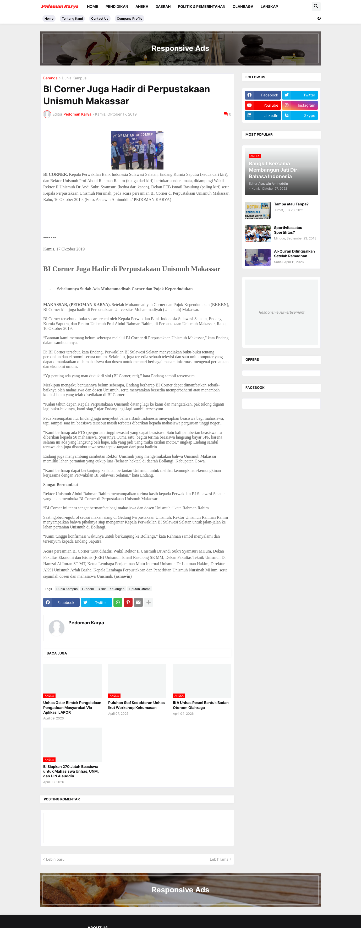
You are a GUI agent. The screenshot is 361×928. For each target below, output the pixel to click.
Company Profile (129, 18)
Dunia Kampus (74, 78)
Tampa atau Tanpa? (291, 204)
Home (92, 6)
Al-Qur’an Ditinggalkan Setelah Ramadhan (294, 253)
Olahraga (243, 6)
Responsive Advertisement (281, 312)
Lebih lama (219, 859)
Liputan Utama (139, 589)
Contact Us (99, 18)
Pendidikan (117, 6)
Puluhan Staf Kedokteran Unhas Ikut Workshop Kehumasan (136, 704)
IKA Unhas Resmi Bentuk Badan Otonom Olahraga (201, 704)
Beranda (50, 78)
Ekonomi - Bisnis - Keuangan (103, 589)
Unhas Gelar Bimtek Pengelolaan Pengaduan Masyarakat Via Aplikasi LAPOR (72, 707)
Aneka (141, 6)
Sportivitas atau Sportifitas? (288, 229)
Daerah (163, 6)
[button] (316, 6)
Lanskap (269, 6)
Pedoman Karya (86, 622)
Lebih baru (55, 859)
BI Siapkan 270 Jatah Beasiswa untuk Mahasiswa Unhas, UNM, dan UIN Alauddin (71, 771)
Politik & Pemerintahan (201, 6)
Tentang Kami (72, 18)
